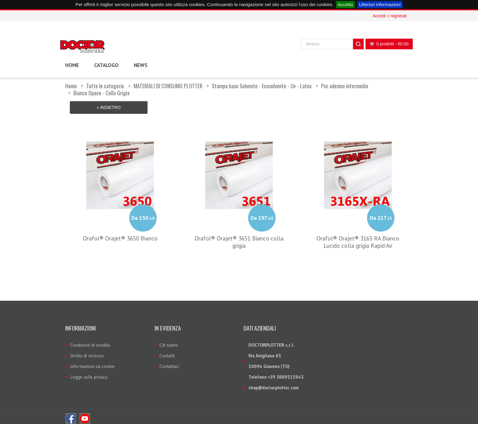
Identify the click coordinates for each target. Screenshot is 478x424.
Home (71, 86)
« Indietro (109, 107)
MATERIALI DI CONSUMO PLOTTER (168, 86)
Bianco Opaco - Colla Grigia (101, 93)
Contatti (167, 351)
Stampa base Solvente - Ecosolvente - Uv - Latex (262, 86)
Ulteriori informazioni (380, 4)
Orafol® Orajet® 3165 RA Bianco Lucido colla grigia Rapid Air (357, 237)
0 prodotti (387, 44)
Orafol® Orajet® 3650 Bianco (120, 233)
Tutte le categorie (105, 86)
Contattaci (169, 362)
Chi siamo (168, 340)
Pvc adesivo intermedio (344, 86)
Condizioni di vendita (90, 340)
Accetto (345, 4)
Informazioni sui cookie (92, 362)
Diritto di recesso (87, 351)
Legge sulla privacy (89, 372)
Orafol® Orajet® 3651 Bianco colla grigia (239, 237)
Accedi (379, 15)
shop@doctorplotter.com (273, 383)
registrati (398, 15)
